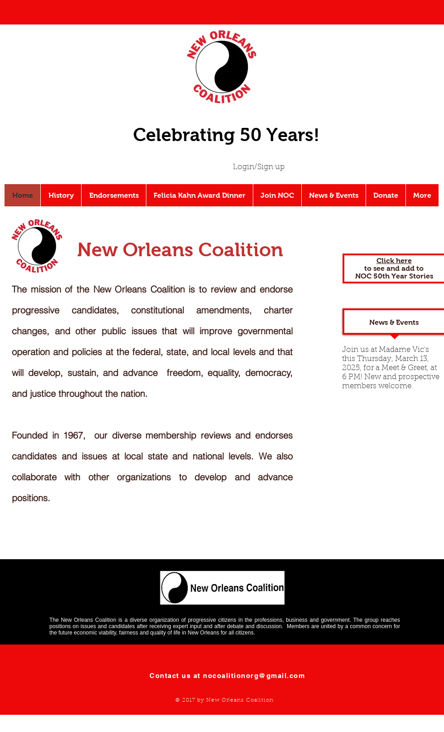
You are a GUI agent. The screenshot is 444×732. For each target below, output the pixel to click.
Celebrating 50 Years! (226, 135)
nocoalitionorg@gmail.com (254, 675)
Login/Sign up (259, 167)
